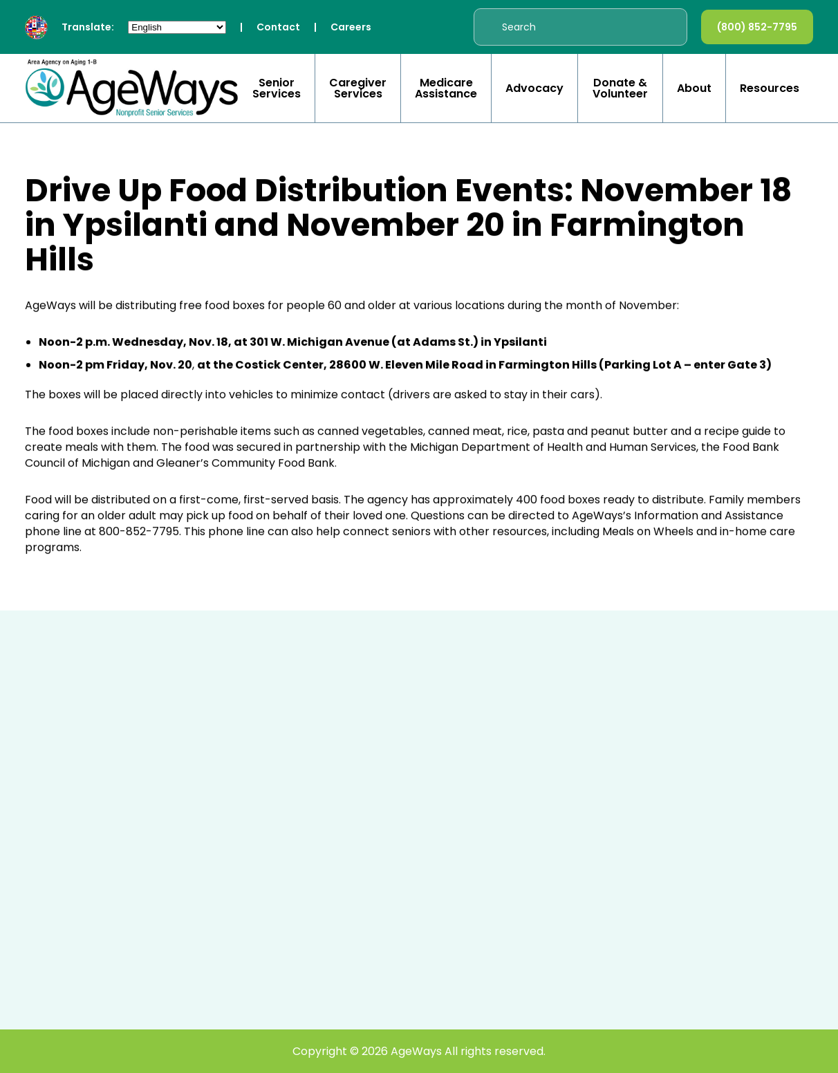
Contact (278, 27)
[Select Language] (177, 27)
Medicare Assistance (446, 88)
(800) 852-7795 (757, 27)
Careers (350, 27)
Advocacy (534, 88)
